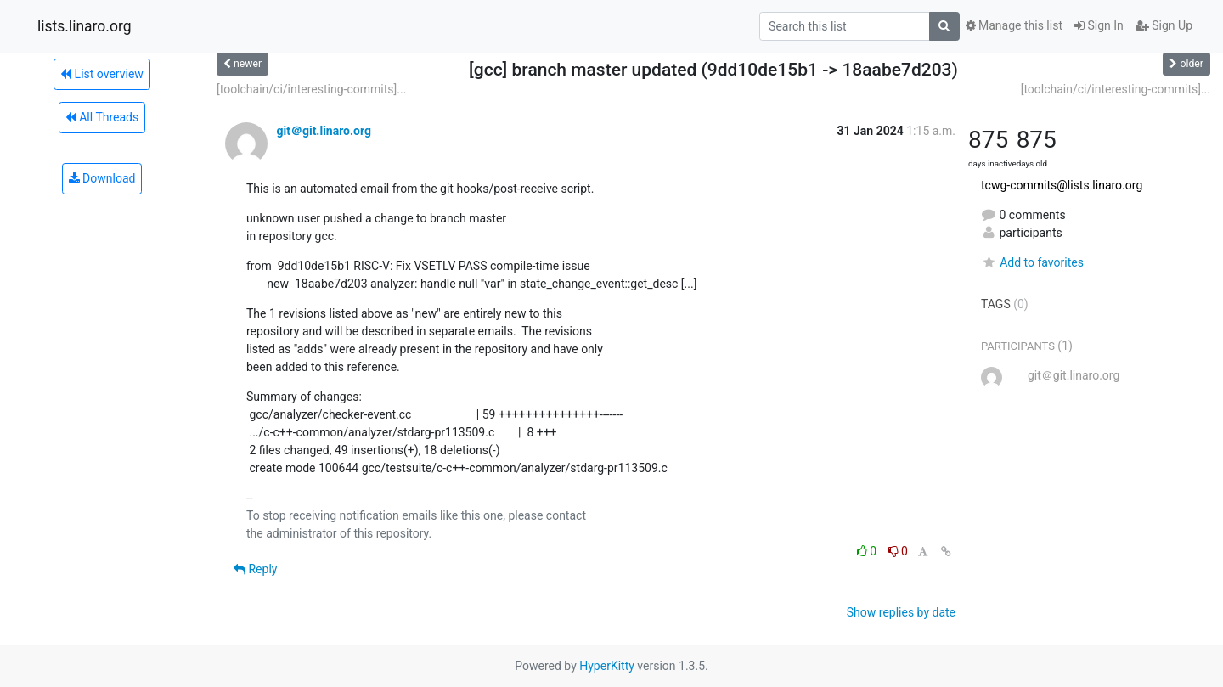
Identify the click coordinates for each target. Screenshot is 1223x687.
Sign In (1099, 25)
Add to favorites (1032, 262)
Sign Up (1164, 25)
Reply (255, 569)
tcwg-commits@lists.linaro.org (1061, 185)
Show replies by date (901, 612)
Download (102, 178)
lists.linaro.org (84, 26)
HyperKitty (606, 666)
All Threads (101, 117)
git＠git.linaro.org (323, 131)
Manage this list (1014, 25)
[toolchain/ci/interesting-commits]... (311, 89)
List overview (102, 74)
